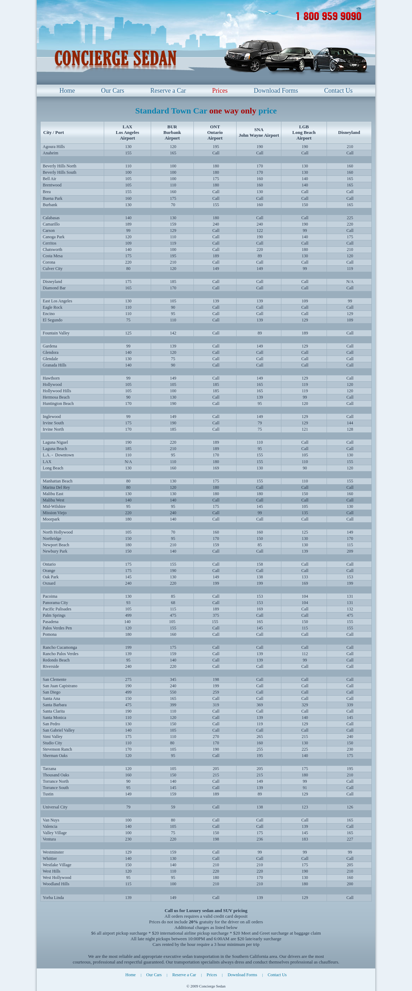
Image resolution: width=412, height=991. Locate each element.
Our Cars (112, 90)
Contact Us (338, 90)
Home (67, 90)
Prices (220, 90)
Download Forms (276, 90)
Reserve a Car (168, 90)
